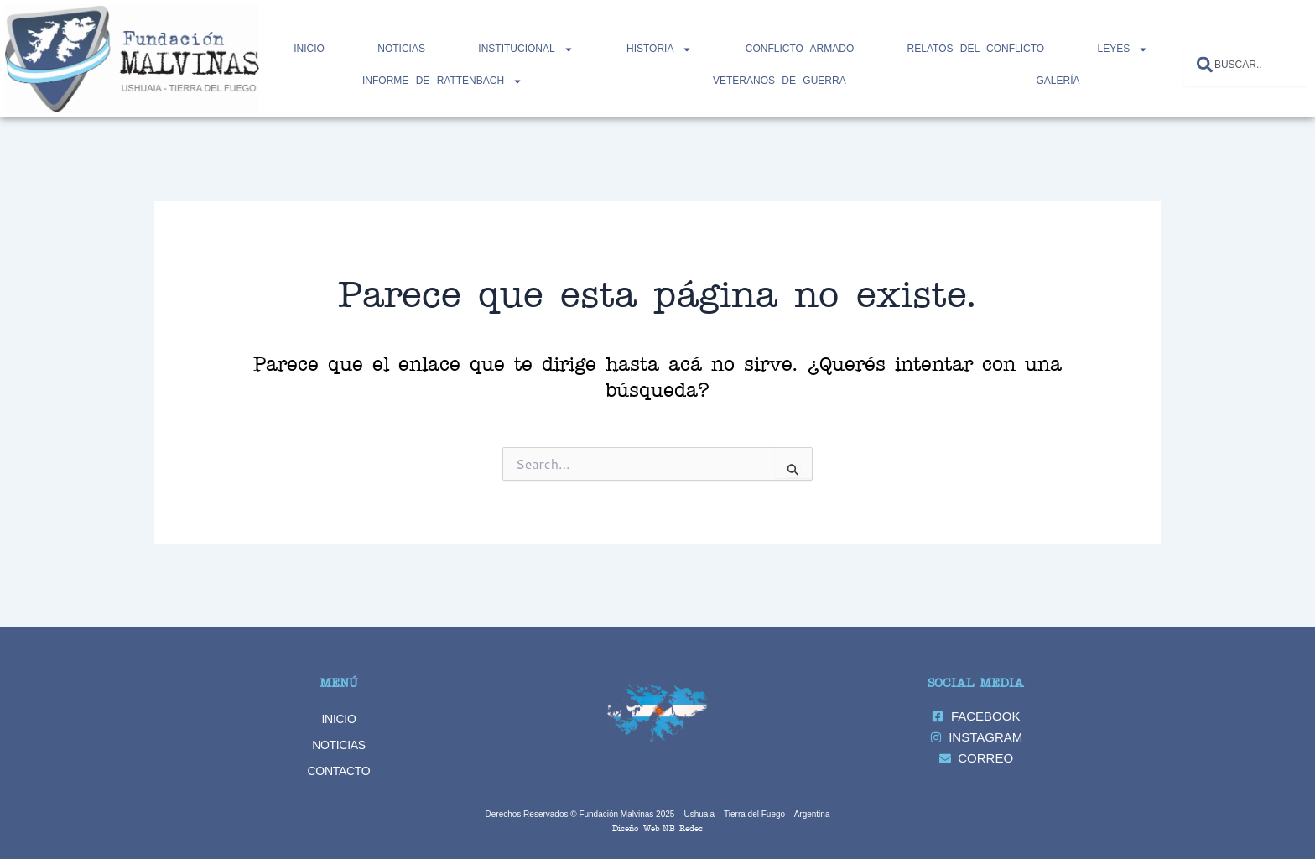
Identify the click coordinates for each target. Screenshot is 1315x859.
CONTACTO (339, 771)
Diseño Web (636, 827)
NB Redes (683, 827)
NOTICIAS (401, 49)
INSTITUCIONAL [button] (525, 49)
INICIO (339, 719)
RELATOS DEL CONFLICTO (976, 49)
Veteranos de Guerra (779, 80)
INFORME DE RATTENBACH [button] (442, 81)
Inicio (309, 49)
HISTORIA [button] (659, 49)
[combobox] (1245, 65)
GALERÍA (1057, 80)
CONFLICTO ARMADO (800, 49)
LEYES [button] (1123, 49)
